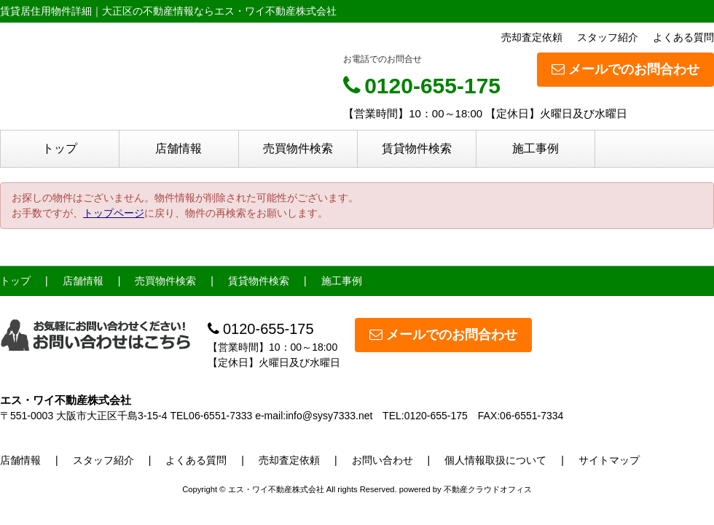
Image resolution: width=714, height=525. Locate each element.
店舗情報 (178, 148)
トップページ (113, 213)
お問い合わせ (382, 460)
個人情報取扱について (495, 460)
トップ (59, 148)
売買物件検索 (298, 148)
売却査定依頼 (531, 37)
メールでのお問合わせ (625, 69)
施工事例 (535, 148)
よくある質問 (683, 37)
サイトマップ (609, 460)
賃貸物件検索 (417, 148)
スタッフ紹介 (607, 37)
